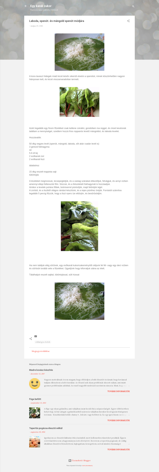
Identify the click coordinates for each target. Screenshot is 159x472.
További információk (119, 391)
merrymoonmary (87, 465)
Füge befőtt (35, 399)
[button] (128, 21)
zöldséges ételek (42, 342)
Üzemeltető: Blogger (79, 460)
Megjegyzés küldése (41, 351)
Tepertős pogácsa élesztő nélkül (45, 428)
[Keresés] (133, 7)
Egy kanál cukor (41, 6)
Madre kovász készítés (41, 370)
